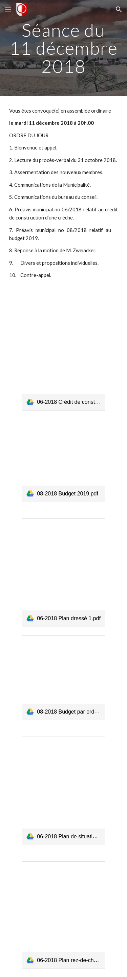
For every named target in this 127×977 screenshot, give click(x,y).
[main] (63, 48)
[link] (63, 357)
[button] (8, 9)
